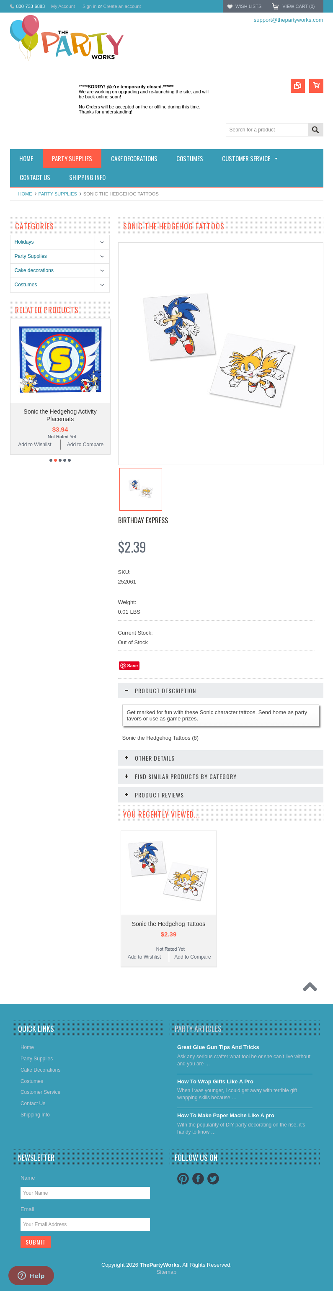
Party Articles (198, 1028)
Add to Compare (85, 444)
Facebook (198, 1179)
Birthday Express (143, 520)
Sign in (90, 6)
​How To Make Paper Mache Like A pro (225, 1115)
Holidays (24, 242)
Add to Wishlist (34, 444)
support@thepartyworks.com (288, 20)
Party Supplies (58, 193)
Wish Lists (248, 6)
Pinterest (183, 1179)
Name (28, 1178)
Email (27, 1209)
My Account (63, 6)
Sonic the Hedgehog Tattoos (169, 924)
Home (25, 193)
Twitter (213, 1179)
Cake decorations (34, 270)
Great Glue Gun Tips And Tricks (218, 1047)
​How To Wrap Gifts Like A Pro (215, 1081)
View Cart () (298, 6)
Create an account (122, 6)
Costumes (26, 285)
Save (132, 665)
